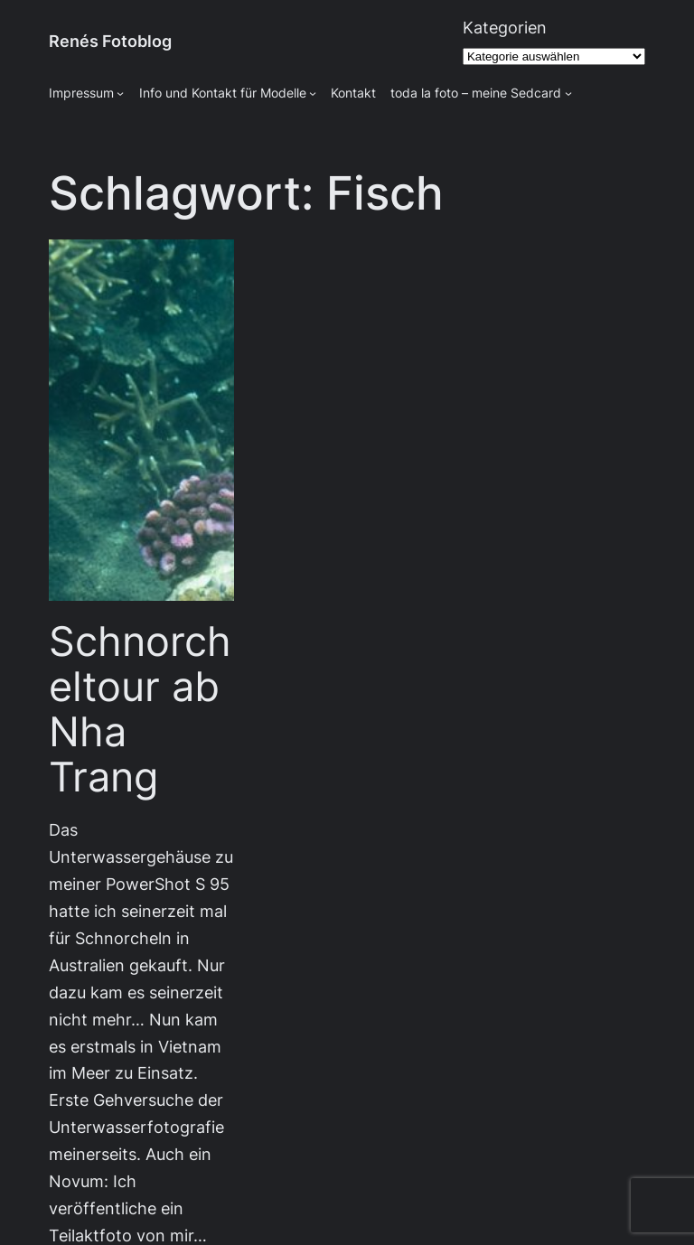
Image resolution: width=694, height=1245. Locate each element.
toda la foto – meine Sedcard (475, 93)
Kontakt (353, 93)
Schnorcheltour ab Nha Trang (140, 709)
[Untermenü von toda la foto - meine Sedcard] (568, 93)
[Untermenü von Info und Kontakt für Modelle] (312, 93)
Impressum (81, 93)
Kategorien (505, 27)
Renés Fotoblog (110, 41)
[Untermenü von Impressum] (120, 93)
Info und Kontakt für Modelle (222, 93)
